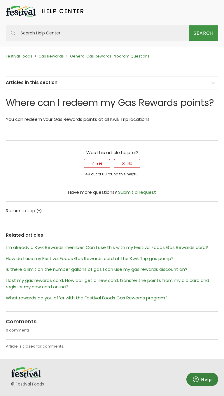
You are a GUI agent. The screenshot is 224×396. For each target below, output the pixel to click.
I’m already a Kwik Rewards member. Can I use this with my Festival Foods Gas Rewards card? (107, 247)
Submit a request (137, 192)
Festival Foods (19, 56)
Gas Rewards (51, 56)
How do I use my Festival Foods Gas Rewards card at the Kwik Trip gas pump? (90, 258)
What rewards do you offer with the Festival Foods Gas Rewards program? (86, 298)
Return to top (23, 210)
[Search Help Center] (97, 33)
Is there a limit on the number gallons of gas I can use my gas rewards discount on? (96, 269)
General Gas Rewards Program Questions (110, 56)
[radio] (97, 163)
